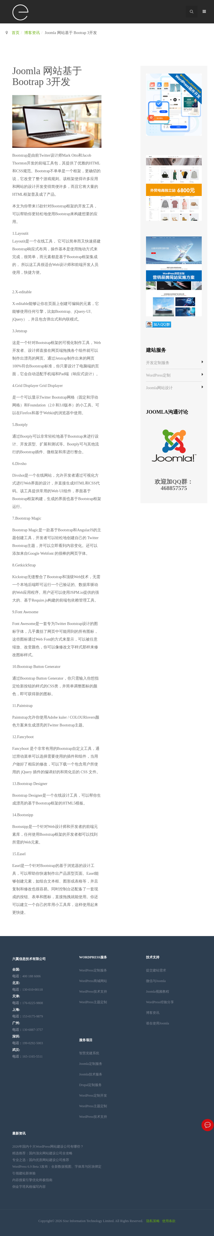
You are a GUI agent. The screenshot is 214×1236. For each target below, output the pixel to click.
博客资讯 (32, 33)
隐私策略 (153, 1221)
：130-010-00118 (27, 990)
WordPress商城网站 (93, 981)
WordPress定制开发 (93, 1095)
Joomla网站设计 (159, 388)
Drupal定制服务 (90, 1085)
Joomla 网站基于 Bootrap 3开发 (47, 76)
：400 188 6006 (26, 976)
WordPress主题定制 (93, 1002)
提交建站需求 (156, 970)
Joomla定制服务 (90, 1064)
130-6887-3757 (27, 1030)
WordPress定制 (158, 375)
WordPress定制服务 (93, 970)
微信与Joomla (156, 981)
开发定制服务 (157, 363)
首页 (16, 33)
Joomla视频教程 (157, 991)
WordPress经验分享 (160, 1002)
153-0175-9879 (27, 1016)
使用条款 (169, 1221)
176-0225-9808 (27, 1003)
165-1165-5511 (27, 1056)
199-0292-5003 (27, 1043)
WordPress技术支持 (93, 991)
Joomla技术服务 (90, 1074)
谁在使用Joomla (157, 1023)
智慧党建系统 (89, 1053)
